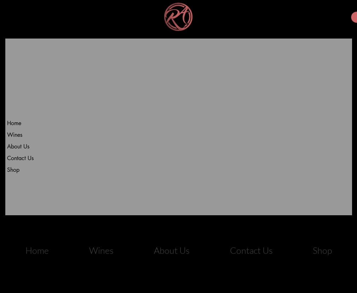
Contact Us (20, 158)
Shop (13, 170)
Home (14, 123)
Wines (14, 135)
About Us (18, 146)
